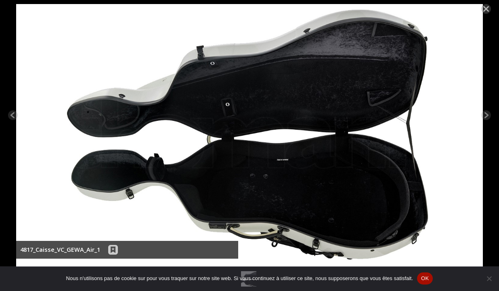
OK (425, 278)
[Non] (489, 278)
